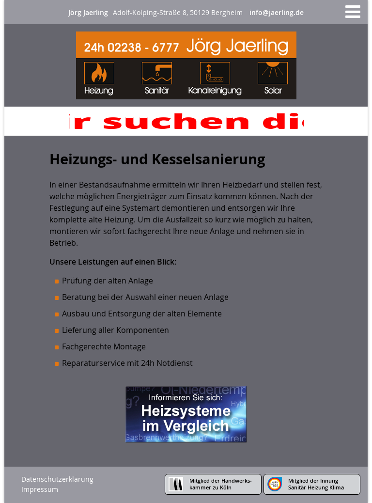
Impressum (39, 489)
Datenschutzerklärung (57, 479)
